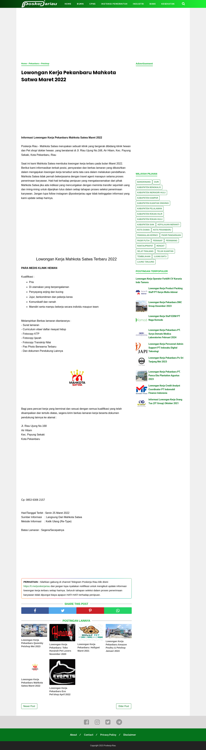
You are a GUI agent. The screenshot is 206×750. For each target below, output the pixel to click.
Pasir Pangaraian (171, 235)
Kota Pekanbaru (162, 230)
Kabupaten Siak (145, 224)
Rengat (161, 246)
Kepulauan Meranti (168, 224)
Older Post (123, 706)
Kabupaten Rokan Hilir (149, 214)
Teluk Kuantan (165, 251)
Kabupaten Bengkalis (149, 187)
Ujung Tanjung (145, 262)
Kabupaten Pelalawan (149, 208)
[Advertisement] (103, 34)
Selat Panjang (145, 251)
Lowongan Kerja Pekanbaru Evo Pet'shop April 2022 (60, 691)
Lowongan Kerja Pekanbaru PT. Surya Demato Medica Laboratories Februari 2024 (165, 334)
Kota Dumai (143, 230)
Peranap (157, 240)
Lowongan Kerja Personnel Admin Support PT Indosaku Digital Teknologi (166, 348)
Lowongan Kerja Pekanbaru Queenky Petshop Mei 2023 (32, 643)
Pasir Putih (143, 240)
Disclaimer (129, 734)
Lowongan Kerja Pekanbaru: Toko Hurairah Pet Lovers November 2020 (60, 649)
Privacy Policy (108, 734)
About (73, 734)
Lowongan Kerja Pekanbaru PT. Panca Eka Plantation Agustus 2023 (165, 375)
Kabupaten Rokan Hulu (150, 219)
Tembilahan (144, 256)
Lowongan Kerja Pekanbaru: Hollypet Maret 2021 (89, 647)
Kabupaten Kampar (147, 198)
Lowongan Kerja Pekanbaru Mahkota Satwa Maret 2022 (32, 682)
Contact (88, 734)
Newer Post (29, 706)
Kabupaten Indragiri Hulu (151, 192)
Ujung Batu (160, 256)
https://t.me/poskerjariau (37, 586)
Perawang (171, 240)
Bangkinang (144, 182)
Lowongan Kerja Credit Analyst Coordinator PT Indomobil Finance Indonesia (164, 389)
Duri (156, 182)
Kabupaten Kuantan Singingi (153, 203)
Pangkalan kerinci (147, 235)
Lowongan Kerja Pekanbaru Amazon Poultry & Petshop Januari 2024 (116, 646)
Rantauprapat (145, 246)
